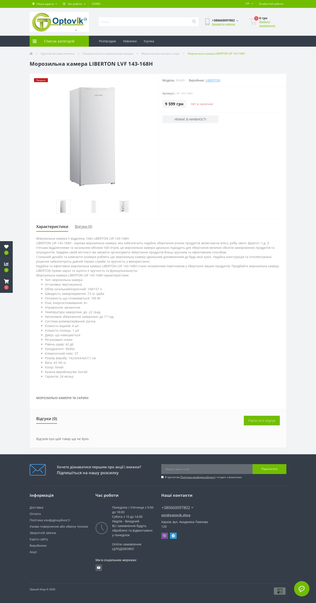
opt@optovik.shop (175, 515)
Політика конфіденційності (197, 477)
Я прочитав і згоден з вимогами (203, 477)
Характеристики (52, 226)
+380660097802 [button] (177, 507)
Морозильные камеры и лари (160, 53)
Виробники (38, 545)
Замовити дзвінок (223, 24)
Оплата (35, 514)
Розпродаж (107, 41)
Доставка (36, 507)
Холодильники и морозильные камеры (108, 53)
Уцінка (149, 41)
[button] (45, 4)
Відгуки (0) (83, 226)
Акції (33, 552)
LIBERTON (213, 80)
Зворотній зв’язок (43, 533)
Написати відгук (262, 420)
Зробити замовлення (267, 23)
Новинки (130, 41)
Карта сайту (39, 539)
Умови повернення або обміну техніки (59, 526)
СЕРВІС (96, 4)
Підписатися (269, 469)
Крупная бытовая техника (57, 53)
